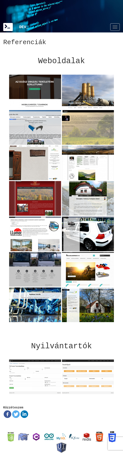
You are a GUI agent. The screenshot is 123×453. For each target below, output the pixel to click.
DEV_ (24, 27)
